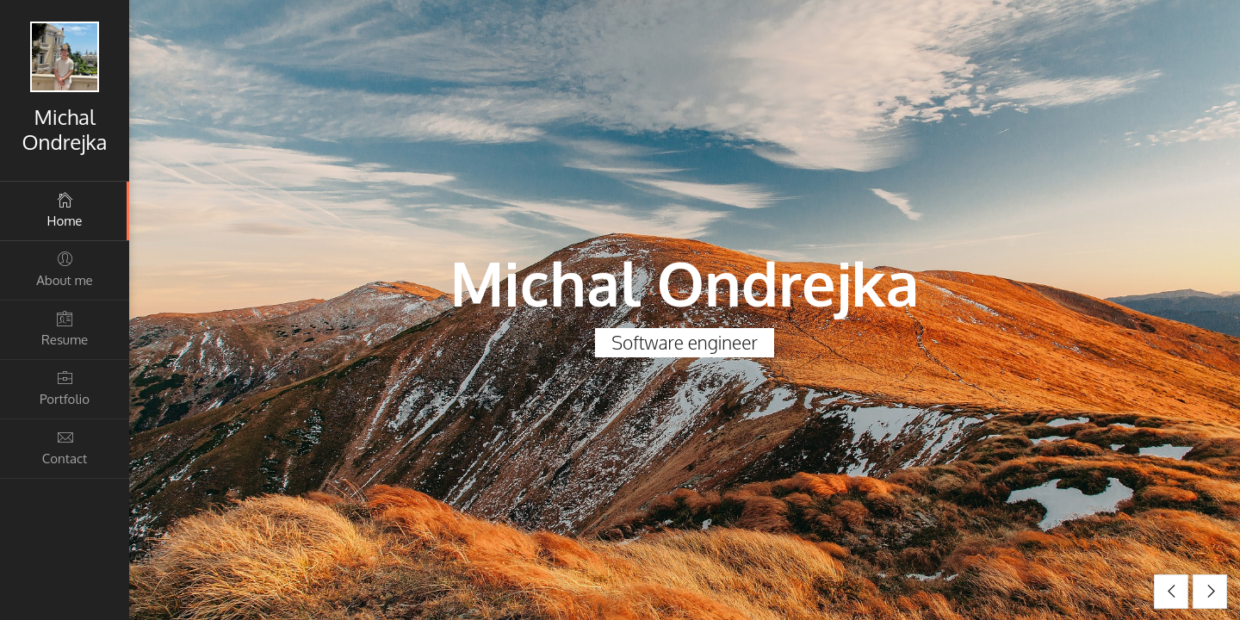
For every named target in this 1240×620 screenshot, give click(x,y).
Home (64, 209)
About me (64, 269)
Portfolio (64, 388)
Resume (64, 328)
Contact (64, 447)
